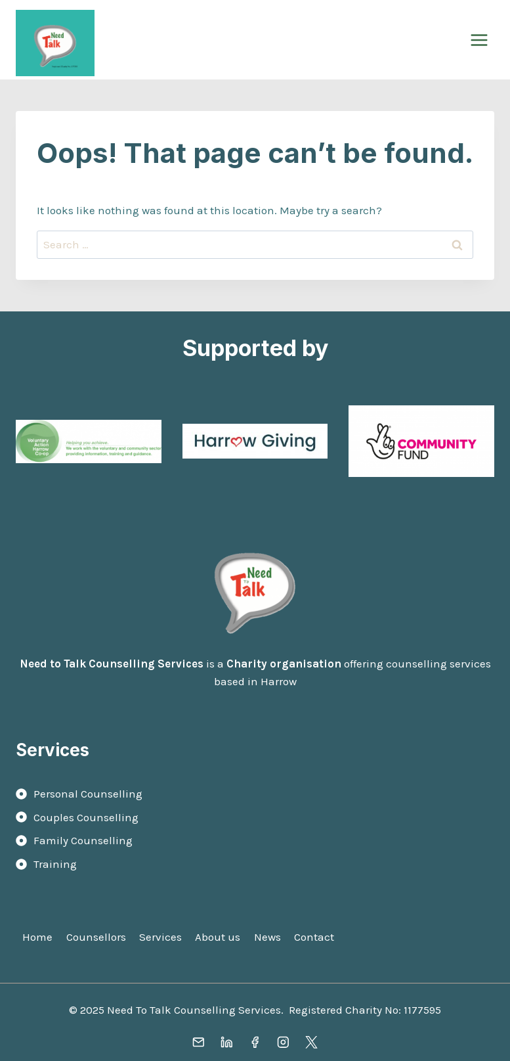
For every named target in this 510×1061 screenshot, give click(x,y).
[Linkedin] (227, 1042)
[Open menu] (478, 39)
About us (217, 936)
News (267, 936)
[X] (311, 1042)
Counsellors (96, 936)
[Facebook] (255, 1042)
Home (37, 936)
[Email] (198, 1042)
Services (160, 936)
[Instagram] (283, 1042)
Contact (314, 936)
